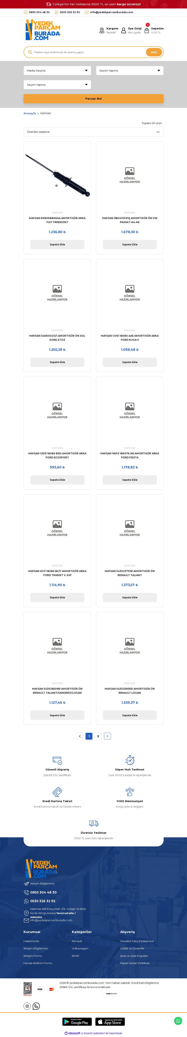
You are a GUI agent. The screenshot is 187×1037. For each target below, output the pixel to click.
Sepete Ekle (57, 245)
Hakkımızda (31, 942)
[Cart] (154, 30)
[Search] (94, 52)
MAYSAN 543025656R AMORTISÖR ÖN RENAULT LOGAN (130, 691)
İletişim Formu (33, 956)
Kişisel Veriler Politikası (135, 963)
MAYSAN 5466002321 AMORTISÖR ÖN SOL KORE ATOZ (57, 338)
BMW (75, 956)
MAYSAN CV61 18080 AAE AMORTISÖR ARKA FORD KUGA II (130, 338)
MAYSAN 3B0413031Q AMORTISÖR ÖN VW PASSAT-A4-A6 (129, 220)
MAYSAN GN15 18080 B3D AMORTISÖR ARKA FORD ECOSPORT (57, 455)
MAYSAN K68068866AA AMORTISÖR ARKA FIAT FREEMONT (57, 220)
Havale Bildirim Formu (38, 963)
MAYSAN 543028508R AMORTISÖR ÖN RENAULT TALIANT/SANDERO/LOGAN (57, 691)
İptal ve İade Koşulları (134, 956)
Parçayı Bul (93, 98)
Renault (77, 942)
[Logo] (42, 30)
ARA (154, 52)
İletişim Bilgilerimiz (36, 949)
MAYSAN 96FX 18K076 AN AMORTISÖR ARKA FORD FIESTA (129, 455)
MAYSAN (45, 113)
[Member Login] (130, 30)
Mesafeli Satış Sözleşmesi (137, 942)
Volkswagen (80, 949)
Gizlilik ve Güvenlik (132, 949)
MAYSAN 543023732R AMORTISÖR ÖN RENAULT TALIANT (130, 573)
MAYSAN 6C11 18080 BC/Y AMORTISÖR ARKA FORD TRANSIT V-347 (57, 573)
